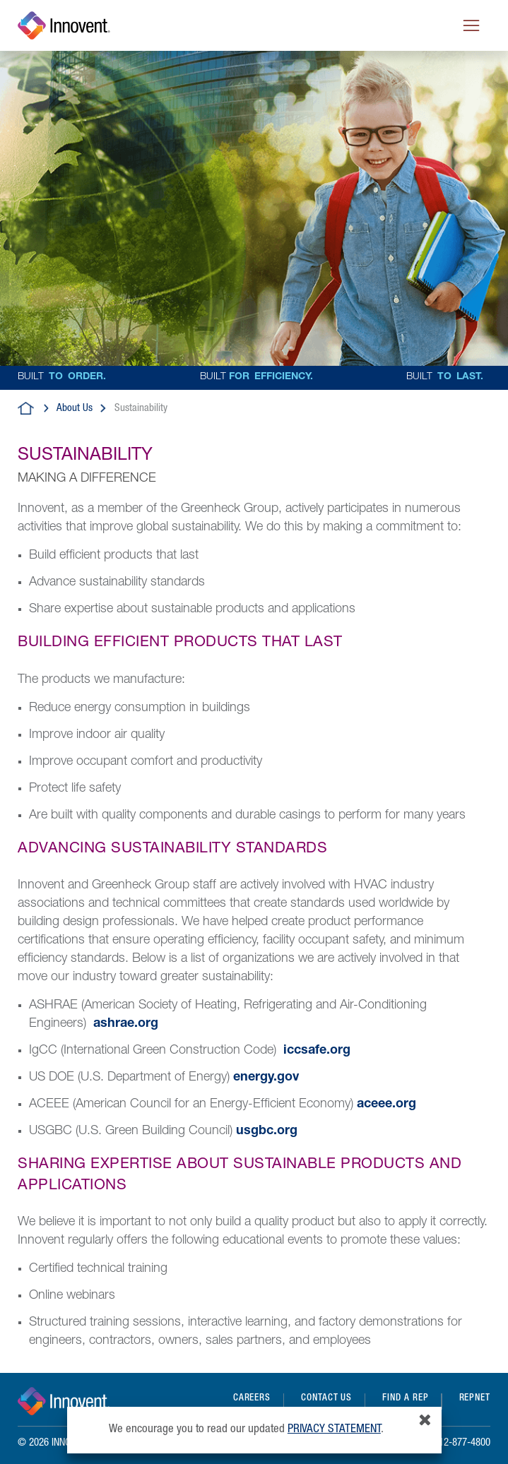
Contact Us (326, 1398)
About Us (75, 408)
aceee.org (386, 1104)
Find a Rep (405, 1398)
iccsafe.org (316, 1051)
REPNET (474, 1398)
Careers (252, 1398)
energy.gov (266, 1077)
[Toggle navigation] (471, 25)
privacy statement (334, 1430)
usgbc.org (266, 1131)
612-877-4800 (462, 1443)
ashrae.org (125, 1024)
